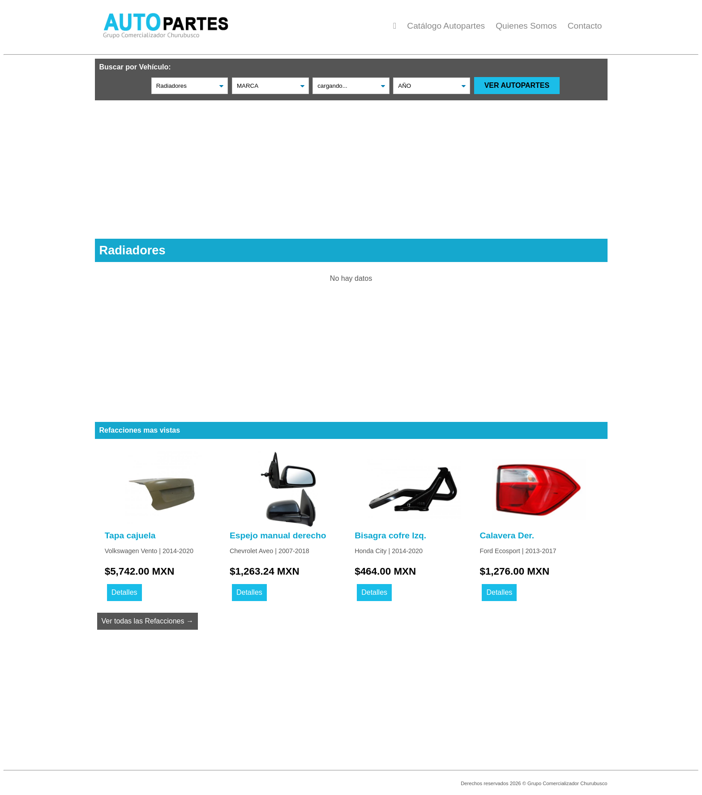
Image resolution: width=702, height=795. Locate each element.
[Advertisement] (351, 163)
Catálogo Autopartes (446, 25)
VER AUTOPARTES (517, 85)
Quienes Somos (526, 25)
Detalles (124, 592)
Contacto (585, 25)
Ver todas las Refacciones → (147, 621)
